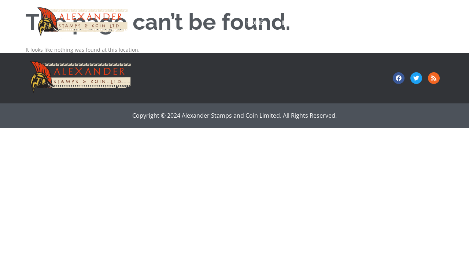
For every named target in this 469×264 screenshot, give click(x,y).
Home (255, 22)
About (427, 22)
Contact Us (380, 22)
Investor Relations (312, 22)
